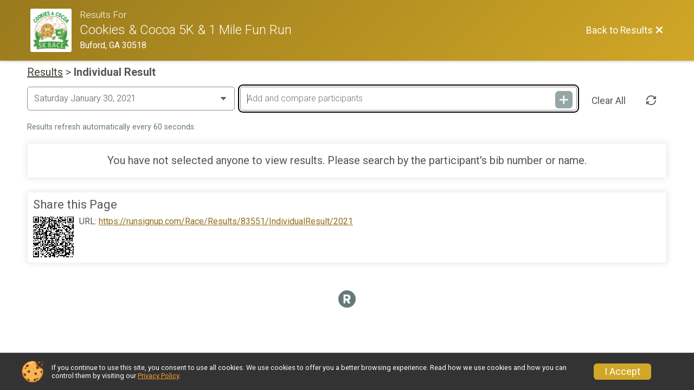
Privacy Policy (158, 376)
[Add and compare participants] (408, 98)
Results (45, 72)
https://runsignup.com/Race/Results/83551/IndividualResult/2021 (226, 221)
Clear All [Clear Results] (609, 100)
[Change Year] (131, 98)
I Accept (622, 371)
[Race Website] (55, 30)
